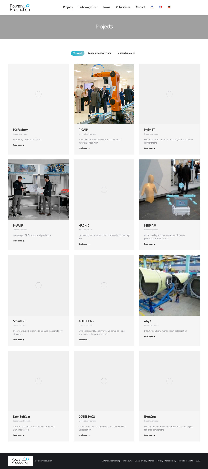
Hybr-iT (149, 130)
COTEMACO (87, 416)
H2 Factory (20, 130)
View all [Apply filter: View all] (77, 53)
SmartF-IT (20, 321)
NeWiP (18, 225)
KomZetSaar (21, 416)
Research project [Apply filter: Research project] (126, 53)
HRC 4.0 (84, 225)
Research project (20, 134)
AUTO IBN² (86, 321)
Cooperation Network (87, 134)
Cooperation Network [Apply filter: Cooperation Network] (99, 53)
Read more (18, 145)
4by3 (147, 321)
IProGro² (150, 416)
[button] (144, 461)
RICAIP (83, 130)
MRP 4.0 (150, 225)
